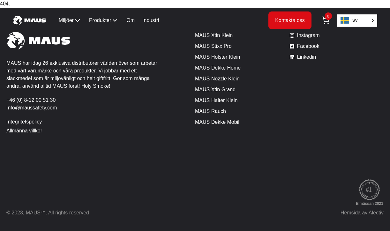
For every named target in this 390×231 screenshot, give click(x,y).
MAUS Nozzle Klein (217, 78)
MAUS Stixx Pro (213, 46)
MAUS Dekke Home (218, 68)
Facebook (308, 46)
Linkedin (306, 57)
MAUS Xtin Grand (215, 89)
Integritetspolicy (24, 121)
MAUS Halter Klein (216, 100)
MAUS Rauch (210, 111)
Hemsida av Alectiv (362, 212)
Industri (150, 20)
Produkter (104, 20)
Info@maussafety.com (31, 107)
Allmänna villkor (24, 130)
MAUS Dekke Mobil (217, 122)
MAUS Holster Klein (217, 57)
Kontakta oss (290, 20)
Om (130, 20)
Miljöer (70, 20)
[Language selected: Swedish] (357, 20)
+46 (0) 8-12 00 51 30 (31, 100)
